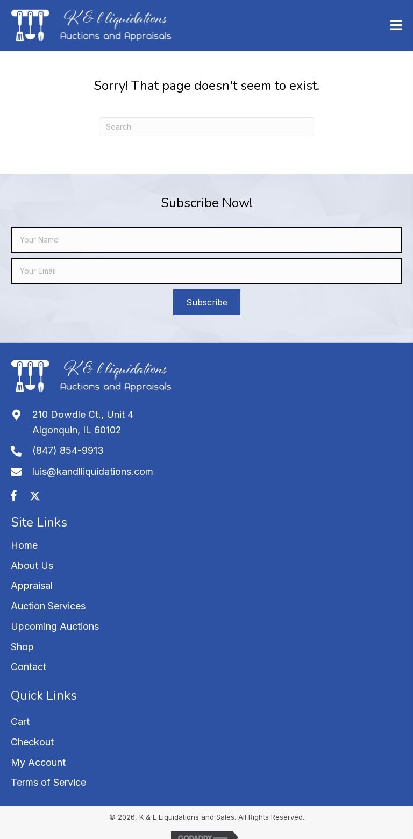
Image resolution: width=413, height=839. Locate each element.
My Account (38, 762)
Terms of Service (48, 782)
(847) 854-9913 (68, 450)
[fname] (206, 240)
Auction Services (48, 606)
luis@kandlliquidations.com (92, 471)
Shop (22, 646)
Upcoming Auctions (55, 626)
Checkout (32, 742)
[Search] (206, 126)
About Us (32, 565)
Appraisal (32, 585)
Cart (20, 721)
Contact (28, 666)
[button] (206, 302)
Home (24, 545)
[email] (206, 271)
